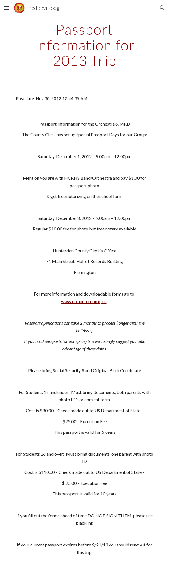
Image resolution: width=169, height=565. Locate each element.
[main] (84, 45)
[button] (6, 7)
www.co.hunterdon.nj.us (84, 301)
